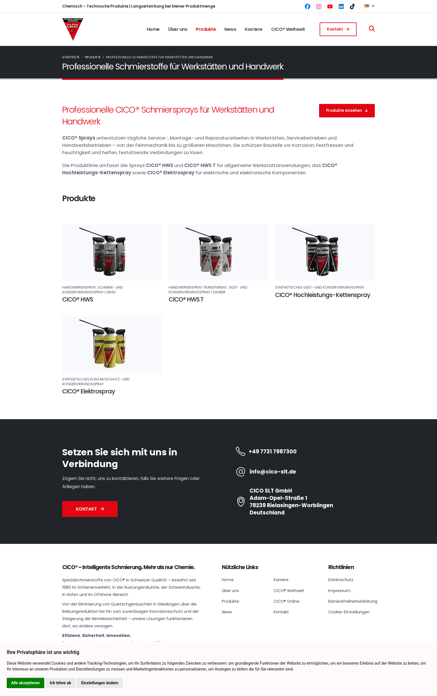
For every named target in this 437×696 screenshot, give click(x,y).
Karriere (253, 29)
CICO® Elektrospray (88, 391)
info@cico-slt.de (273, 471)
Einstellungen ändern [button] (99, 683)
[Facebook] (307, 6)
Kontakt (338, 29)
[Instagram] (319, 6)
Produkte (206, 29)
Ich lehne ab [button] (60, 683)
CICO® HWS (77, 299)
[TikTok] (352, 6)
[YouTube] (330, 6)
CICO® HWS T (186, 299)
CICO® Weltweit (288, 29)
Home (153, 29)
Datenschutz (341, 580)
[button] (367, 6)
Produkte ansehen (347, 110)
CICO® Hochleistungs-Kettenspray (322, 295)
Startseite (71, 57)
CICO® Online (286, 601)
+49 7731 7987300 (273, 451)
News (230, 29)
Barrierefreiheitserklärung (352, 601)
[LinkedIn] (341, 6)
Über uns (177, 29)
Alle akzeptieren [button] (25, 683)
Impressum (338, 590)
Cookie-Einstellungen (349, 611)
